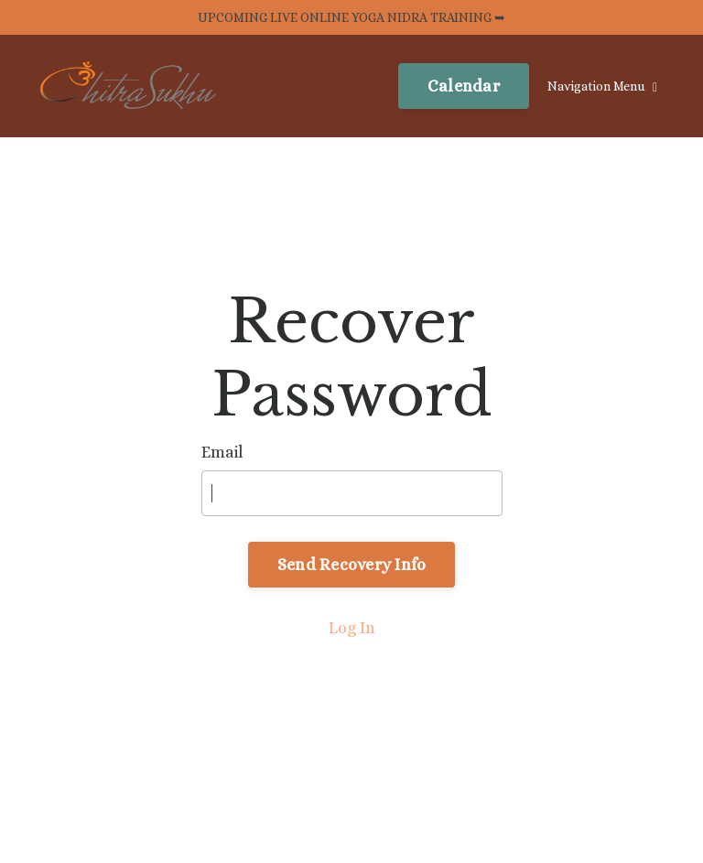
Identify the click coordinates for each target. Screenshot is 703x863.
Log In (352, 628)
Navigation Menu (602, 86)
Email (222, 452)
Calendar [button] (463, 86)
